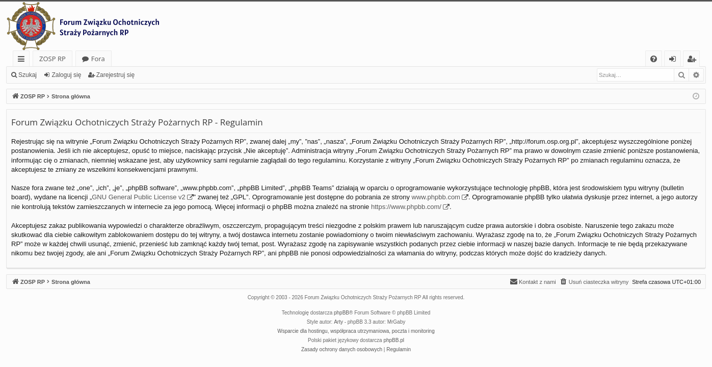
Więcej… (23, 60)
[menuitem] (654, 59)
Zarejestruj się (115, 74)
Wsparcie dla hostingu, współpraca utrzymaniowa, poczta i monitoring (355, 331)
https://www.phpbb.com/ (406, 207)
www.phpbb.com (436, 197)
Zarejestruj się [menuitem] (694, 60)
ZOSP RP (52, 58)
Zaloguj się (66, 74)
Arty (338, 322)
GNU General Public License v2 (139, 197)
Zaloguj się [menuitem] (674, 60)
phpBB (341, 313)
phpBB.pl (393, 340)
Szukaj (27, 74)
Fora (98, 58)
